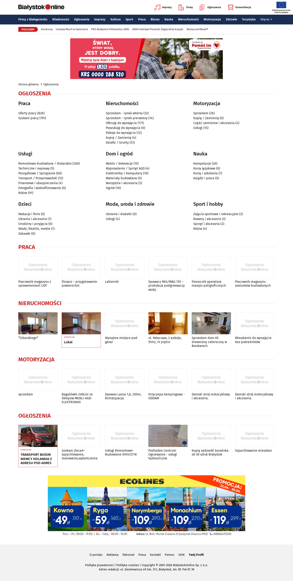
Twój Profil (196, 555)
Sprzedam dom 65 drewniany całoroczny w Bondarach (209, 342)
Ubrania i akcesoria (32, 219)
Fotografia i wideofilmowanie (39, 188)
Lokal (68, 342)
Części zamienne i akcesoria (214, 123)
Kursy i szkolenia (205, 173)
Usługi (197, 128)
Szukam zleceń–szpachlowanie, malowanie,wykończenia (79, 454)
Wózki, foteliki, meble (34, 229)
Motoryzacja (212, 19)
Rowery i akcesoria (207, 219)
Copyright (148, 565)
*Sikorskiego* (28, 338)
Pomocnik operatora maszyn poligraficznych (209, 283)
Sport (129, 19)
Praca (142, 19)
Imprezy (163, 7)
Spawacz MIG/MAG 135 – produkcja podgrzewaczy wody (166, 285)
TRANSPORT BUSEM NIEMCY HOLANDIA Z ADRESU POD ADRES (36, 459)
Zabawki (24, 233)
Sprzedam (200, 113)
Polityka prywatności (99, 565)
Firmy (185, 7)
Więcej (266, 19)
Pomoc (169, 555)
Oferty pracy (27, 113)
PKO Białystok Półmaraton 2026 (110, 29)
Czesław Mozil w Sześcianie (72, 29)
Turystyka (249, 19)
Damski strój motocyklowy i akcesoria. (211, 396)
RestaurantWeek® (197, 29)
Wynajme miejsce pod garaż (121, 340)
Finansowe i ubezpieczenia (38, 183)
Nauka (168, 19)
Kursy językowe (204, 168)
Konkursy (46, 29)
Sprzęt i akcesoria (206, 224)
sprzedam (25, 394)
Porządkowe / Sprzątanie (36, 173)
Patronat (128, 555)
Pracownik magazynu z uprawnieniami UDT (34, 283)
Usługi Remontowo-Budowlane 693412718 (121, 452)
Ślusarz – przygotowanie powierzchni (79, 283)
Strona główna (28, 84)
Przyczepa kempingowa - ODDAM (166, 396)
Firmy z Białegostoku (32, 19)
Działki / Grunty (117, 142)
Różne (22, 193)
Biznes (155, 19)
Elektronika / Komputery (124, 173)
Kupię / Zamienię (118, 138)
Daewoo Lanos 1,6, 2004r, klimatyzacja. (123, 396)
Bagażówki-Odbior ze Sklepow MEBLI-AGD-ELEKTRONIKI (77, 398)
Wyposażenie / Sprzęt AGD (125, 168)
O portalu (96, 555)
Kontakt (155, 555)
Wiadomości (60, 19)
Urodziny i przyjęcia (33, 224)
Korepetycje (202, 163)
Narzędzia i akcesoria (122, 183)
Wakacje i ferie (29, 214)
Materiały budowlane (121, 178)
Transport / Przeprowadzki (37, 178)
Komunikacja (239, 7)
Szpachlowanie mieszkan (253, 450)
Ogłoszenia (210, 7)
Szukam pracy (28, 118)
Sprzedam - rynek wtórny (124, 113)
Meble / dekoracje (119, 163)
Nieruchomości (188, 19)
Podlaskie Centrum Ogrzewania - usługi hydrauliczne (162, 454)
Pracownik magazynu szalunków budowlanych (253, 283)
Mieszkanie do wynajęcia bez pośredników (253, 340)
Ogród (110, 188)
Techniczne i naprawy (34, 168)
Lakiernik (112, 282)
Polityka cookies (127, 565)
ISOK (181, 555)
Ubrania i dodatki (119, 214)
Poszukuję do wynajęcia (123, 128)
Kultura (115, 19)
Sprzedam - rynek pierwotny (127, 118)
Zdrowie (231, 19)
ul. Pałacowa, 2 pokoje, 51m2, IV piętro (164, 340)
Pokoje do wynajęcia (121, 133)
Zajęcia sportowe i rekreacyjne (215, 214)
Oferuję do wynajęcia (121, 123)
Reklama (112, 555)
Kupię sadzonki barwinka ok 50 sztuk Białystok (210, 452)
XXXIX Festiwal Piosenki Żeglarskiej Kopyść (157, 29)
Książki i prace (203, 178)
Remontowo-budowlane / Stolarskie (45, 163)
